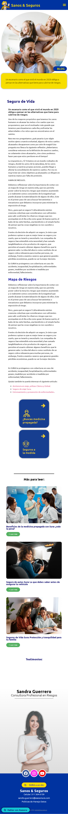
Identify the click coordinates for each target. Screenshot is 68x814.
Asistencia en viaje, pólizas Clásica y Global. (32, 386)
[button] (64, 4)
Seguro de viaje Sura (22, 389)
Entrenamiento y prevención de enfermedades (33, 392)
